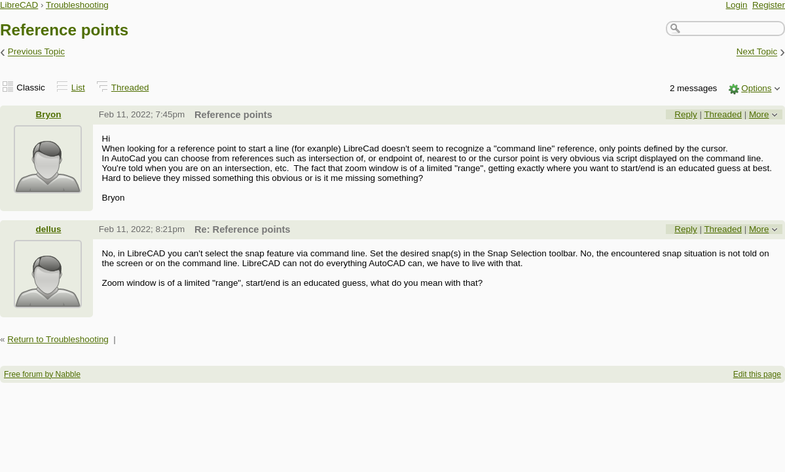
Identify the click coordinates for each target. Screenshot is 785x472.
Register (768, 5)
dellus (49, 229)
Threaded (130, 87)
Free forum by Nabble (42, 374)
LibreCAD (19, 5)
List (78, 87)
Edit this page (757, 374)
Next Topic (757, 52)
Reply (685, 114)
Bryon (49, 114)
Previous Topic (36, 52)
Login (737, 5)
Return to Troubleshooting (58, 339)
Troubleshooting (77, 5)
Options (756, 88)
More (759, 114)
